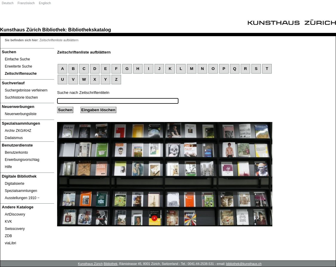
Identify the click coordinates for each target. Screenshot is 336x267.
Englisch (45, 3)
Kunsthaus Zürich (20, 29)
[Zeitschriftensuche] (27, 73)
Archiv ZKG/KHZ (18, 131)
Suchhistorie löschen (21, 97)
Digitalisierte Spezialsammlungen (21, 187)
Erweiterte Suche (18, 66)
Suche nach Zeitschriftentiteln (83, 92)
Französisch (26, 3)
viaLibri (10, 243)
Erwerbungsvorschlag (22, 160)
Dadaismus (14, 138)
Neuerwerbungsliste (20, 114)
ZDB (8, 236)
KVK (8, 221)
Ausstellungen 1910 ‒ (22, 198)
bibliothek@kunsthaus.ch (244, 264)
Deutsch (7, 3)
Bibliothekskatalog (89, 29)
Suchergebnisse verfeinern (26, 90)
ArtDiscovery (15, 214)
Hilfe (8, 167)
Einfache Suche (17, 59)
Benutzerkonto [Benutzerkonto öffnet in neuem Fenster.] (16, 152)
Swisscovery (15, 229)
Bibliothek (53, 29)
